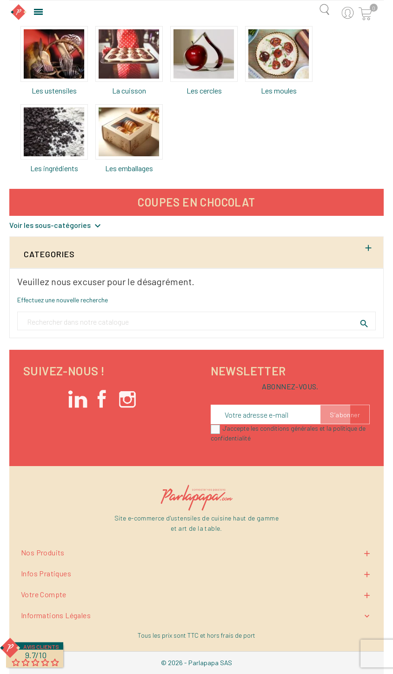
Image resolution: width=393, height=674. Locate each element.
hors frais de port (231, 635)
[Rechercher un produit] (196, 321)
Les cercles (204, 90)
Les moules (279, 90)
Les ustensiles (54, 90)
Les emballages (129, 168)
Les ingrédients (54, 168)
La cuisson (129, 90)
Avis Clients (41, 646)
